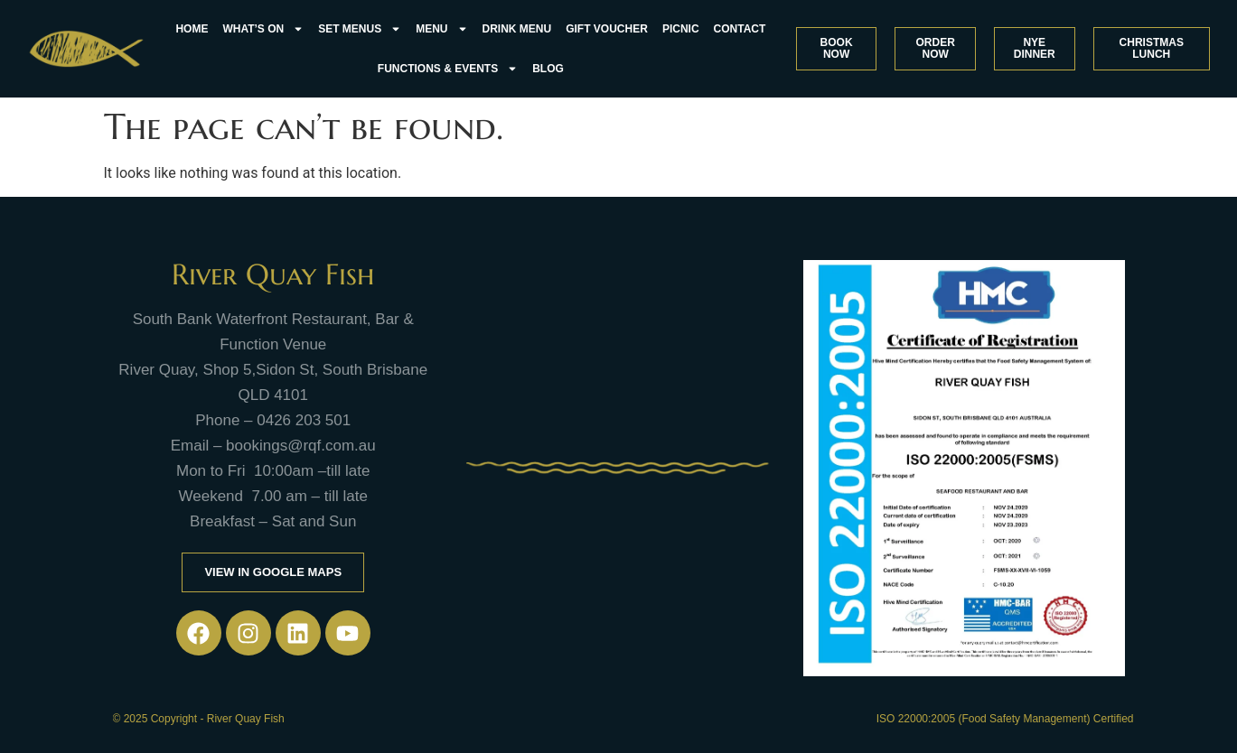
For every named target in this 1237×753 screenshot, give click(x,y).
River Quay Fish (273, 274)
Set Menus (359, 28)
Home (191, 29)
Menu (441, 28)
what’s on (263, 28)
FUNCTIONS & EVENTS (448, 68)
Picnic (680, 29)
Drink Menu (517, 29)
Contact (740, 29)
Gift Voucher (607, 29)
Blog (548, 68)
